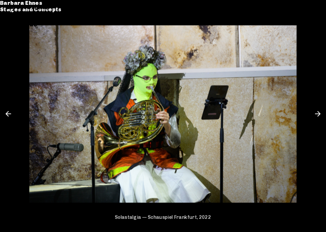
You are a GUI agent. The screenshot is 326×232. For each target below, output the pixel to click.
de (305, 7)
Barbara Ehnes (27, 7)
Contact (18, 37)
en (316, 7)
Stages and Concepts (37, 14)
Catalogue (21, 25)
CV (10, 31)
